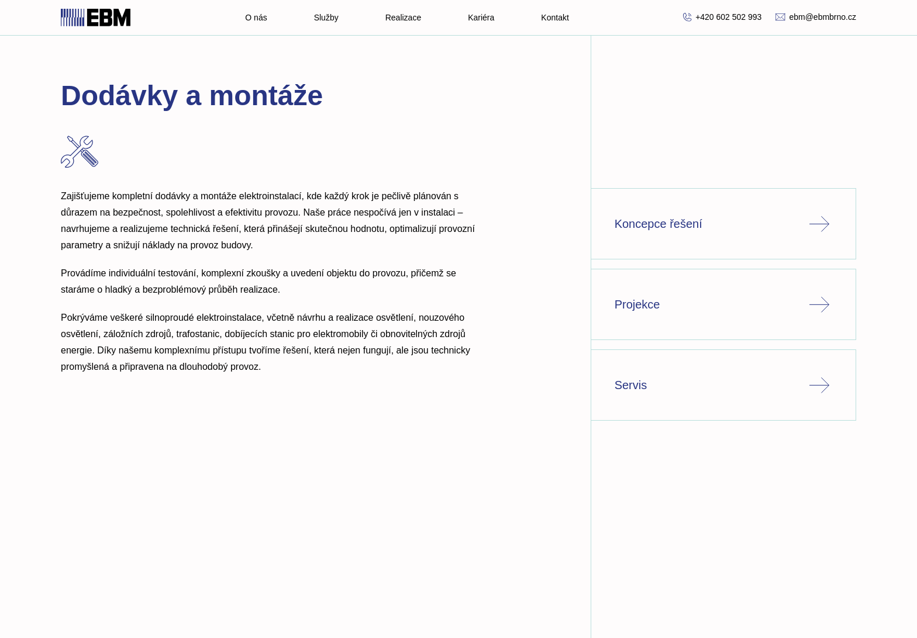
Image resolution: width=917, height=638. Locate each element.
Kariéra (481, 17)
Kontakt (554, 17)
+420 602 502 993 (722, 17)
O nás (256, 17)
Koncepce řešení (723, 224)
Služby (326, 17)
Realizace (403, 17)
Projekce (723, 304)
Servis (723, 385)
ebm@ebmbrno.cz (815, 17)
